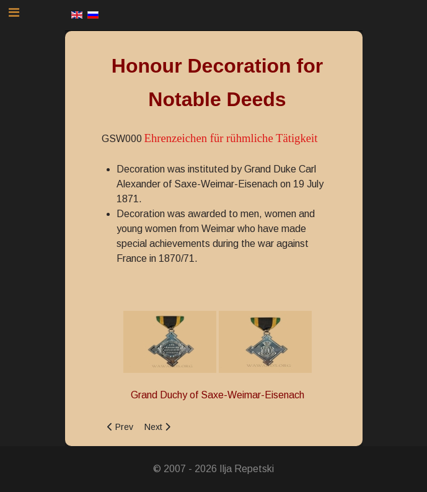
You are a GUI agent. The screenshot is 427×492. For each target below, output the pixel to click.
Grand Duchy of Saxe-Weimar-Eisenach (217, 395)
